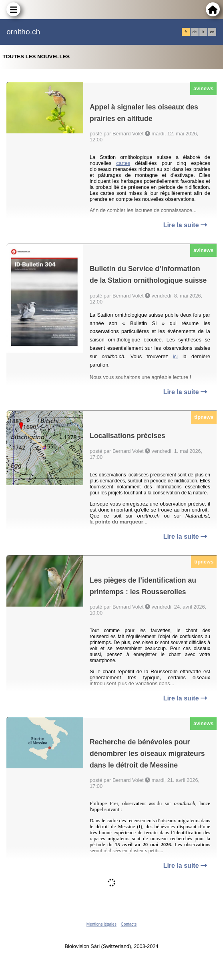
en (212, 32)
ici (175, 356)
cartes (123, 163)
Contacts (129, 924)
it (204, 32)
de (195, 32)
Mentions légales (101, 924)
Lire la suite (185, 225)
